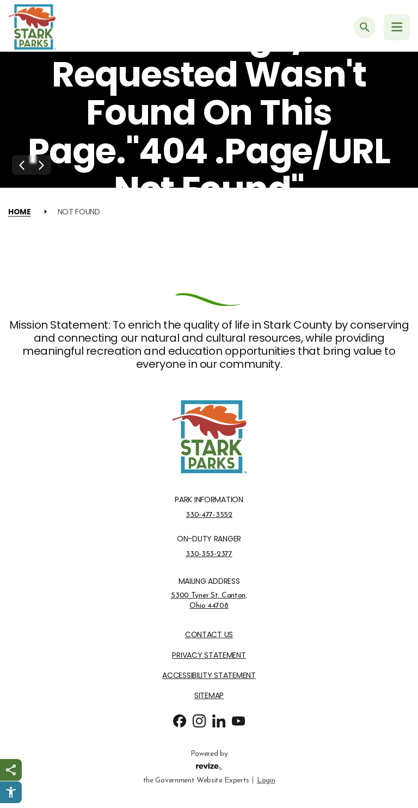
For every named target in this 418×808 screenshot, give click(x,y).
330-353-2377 (209, 554)
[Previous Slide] (22, 165)
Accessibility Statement (209, 675)
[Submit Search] (365, 27)
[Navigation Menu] (397, 27)
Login (266, 779)
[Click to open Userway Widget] (11, 792)
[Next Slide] (41, 165)
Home (19, 212)
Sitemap (209, 695)
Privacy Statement (208, 655)
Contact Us (209, 635)
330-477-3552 (209, 514)
